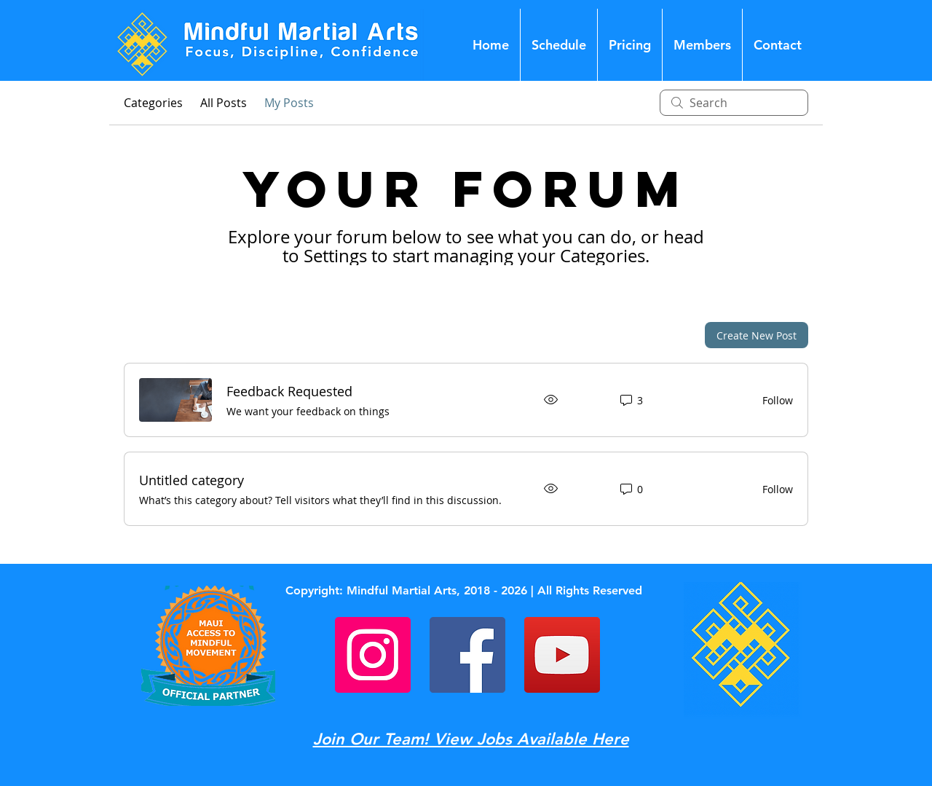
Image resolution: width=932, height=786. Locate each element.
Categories (153, 103)
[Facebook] (467, 655)
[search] (734, 103)
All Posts (223, 103)
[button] (702, 45)
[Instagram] (373, 655)
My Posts (289, 103)
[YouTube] (562, 655)
